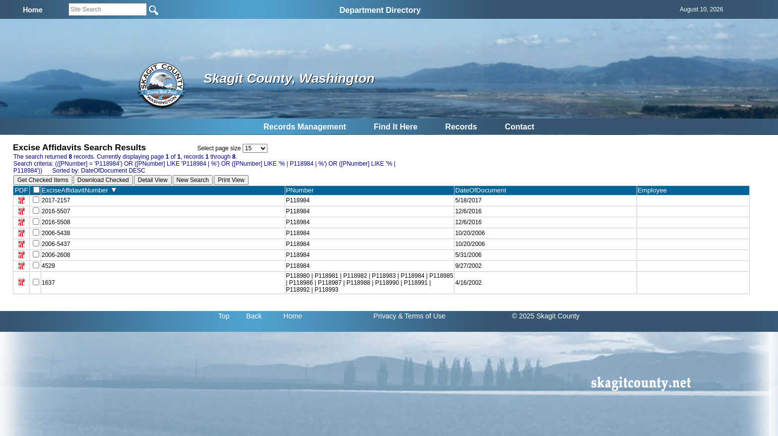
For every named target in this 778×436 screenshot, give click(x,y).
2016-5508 (56, 222)
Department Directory (380, 10)
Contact (519, 127)
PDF (21, 190)
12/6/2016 (468, 211)
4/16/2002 (468, 282)
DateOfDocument (482, 190)
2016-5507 (56, 211)
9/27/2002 (468, 265)
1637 (48, 282)
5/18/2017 (468, 200)
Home (292, 316)
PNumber (302, 190)
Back (253, 316)
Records (461, 127)
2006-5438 (56, 233)
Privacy (385, 316)
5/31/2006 (468, 254)
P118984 (298, 200)
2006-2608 (56, 254)
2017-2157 (56, 200)
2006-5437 (56, 244)
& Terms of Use (421, 316)
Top (224, 316)
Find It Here (395, 127)
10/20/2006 (470, 233)
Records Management (304, 127)
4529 (48, 265)
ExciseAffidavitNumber (79, 190)
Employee (654, 190)
